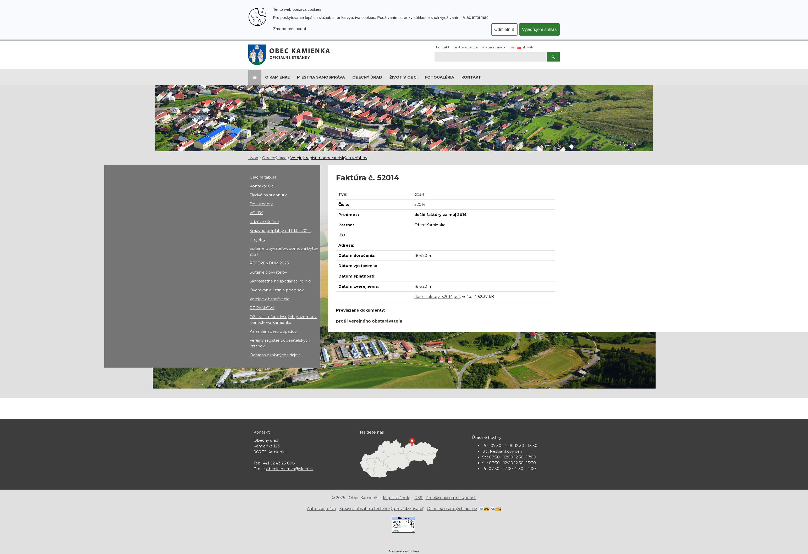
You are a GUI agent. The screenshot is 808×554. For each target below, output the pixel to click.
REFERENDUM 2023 (269, 263)
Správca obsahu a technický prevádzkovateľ (381, 508)
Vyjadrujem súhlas (539, 29)
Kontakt (442, 47)
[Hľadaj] (490, 57)
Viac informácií (477, 17)
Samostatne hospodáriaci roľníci (280, 281)
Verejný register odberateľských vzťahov (328, 158)
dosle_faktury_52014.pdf (437, 296)
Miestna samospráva (321, 77)
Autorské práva (321, 508)
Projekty (258, 239)
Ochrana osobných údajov (275, 355)
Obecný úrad (367, 77)
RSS (512, 47)
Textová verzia (466, 47)
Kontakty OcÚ (263, 186)
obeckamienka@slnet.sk (290, 469)
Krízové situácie (264, 221)
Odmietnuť (504, 29)
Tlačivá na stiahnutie (269, 195)
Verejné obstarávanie (269, 299)
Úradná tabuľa (263, 177)
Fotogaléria (439, 77)
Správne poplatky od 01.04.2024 (280, 230)
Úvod (253, 158)
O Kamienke (277, 77)
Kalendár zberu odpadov (273, 331)
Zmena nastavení (289, 28)
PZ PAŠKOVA (262, 308)
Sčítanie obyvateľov (268, 272)
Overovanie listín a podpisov (277, 290)
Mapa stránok (493, 47)
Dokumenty (261, 204)
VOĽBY (256, 212)
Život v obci (403, 77)
